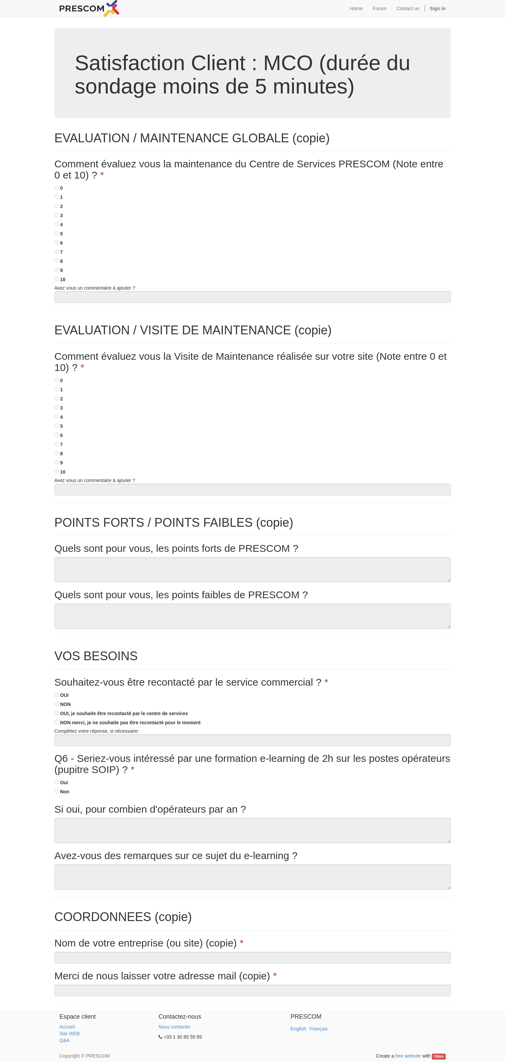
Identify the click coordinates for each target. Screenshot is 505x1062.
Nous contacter (174, 1026)
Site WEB (70, 1033)
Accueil (67, 1026)
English (298, 1029)
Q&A (65, 1040)
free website (408, 1056)
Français (319, 1029)
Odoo (438, 1056)
